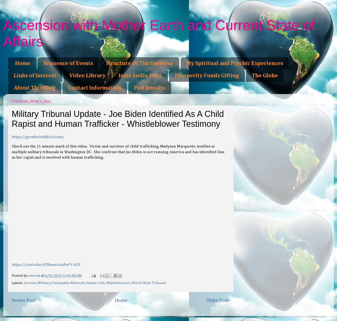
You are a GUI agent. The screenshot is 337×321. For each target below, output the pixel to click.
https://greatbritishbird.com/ (38, 137)
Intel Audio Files (140, 75)
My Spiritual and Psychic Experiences (234, 63)
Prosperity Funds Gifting (207, 75)
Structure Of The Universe (139, 63)
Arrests (30, 283)
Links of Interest (35, 75)
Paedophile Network (68, 283)
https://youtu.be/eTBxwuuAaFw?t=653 (46, 265)
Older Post (217, 300)
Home (22, 63)
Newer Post (24, 300)
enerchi (34, 275)
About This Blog (34, 88)
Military (44, 283)
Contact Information (94, 88)
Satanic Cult (95, 283)
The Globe (265, 75)
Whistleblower (118, 283)
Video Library (87, 75)
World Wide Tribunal (148, 283)
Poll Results (149, 88)
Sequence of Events (68, 63)
